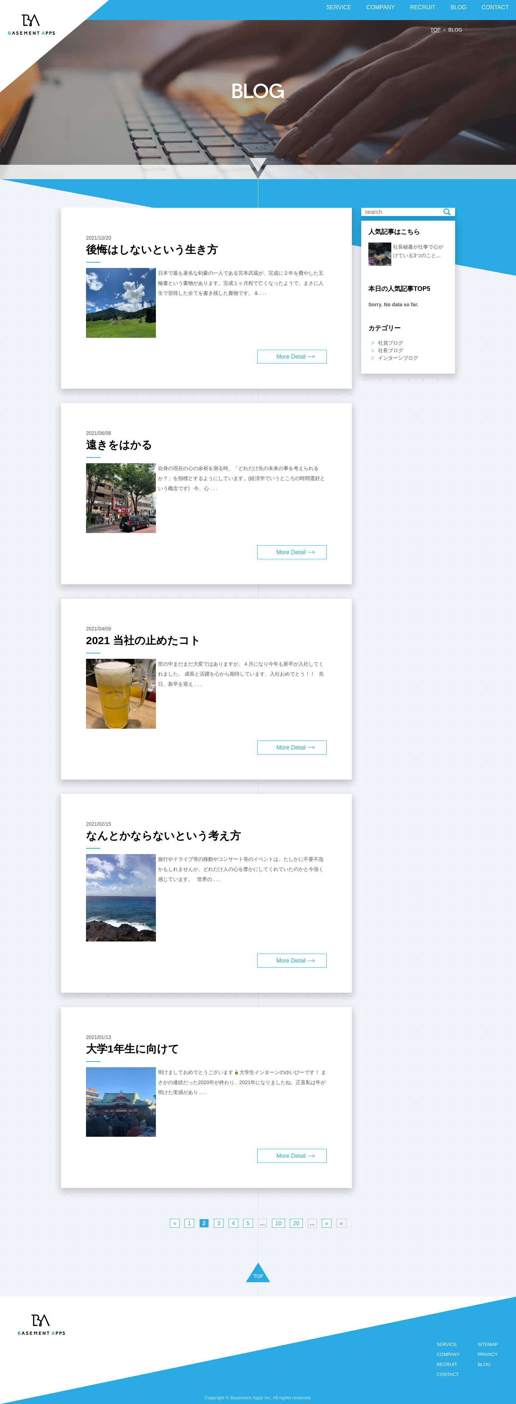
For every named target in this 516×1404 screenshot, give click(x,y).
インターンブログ (398, 358)
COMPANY (448, 1354)
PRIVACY (488, 1354)
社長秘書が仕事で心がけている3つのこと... (418, 251)
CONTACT (447, 1374)
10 (278, 1223)
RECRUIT (446, 1364)
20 (296, 1223)
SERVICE (446, 1344)
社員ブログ (390, 343)
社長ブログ (390, 350)
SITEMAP (488, 1344)
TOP (435, 30)
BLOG (484, 1364)
